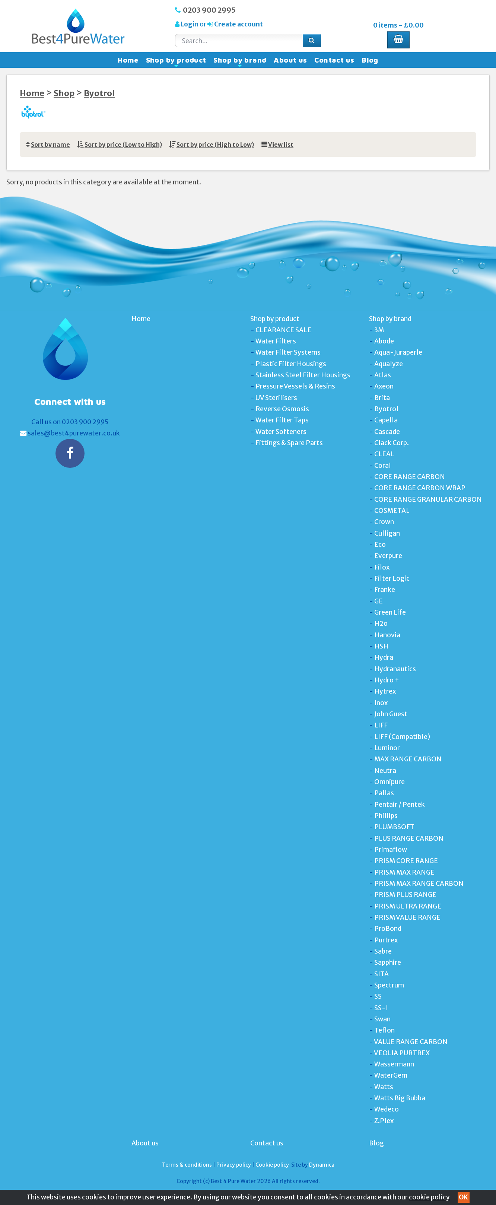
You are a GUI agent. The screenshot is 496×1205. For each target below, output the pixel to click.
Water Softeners (280, 432)
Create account (238, 24)
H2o (381, 623)
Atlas (382, 375)
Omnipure (389, 782)
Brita (382, 398)
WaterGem (390, 1075)
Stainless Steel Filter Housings (302, 375)
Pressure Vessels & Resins (295, 386)
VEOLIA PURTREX (402, 1053)
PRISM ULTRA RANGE (407, 906)
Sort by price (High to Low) (215, 144)
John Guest (390, 714)
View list (280, 144)
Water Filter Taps (282, 420)
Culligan (387, 533)
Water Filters (275, 341)
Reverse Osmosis (282, 409)
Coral (382, 466)
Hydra (383, 657)
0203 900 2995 (209, 10)
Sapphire (387, 962)
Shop (64, 93)
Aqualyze (388, 364)
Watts (383, 1087)
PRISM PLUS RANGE (405, 895)
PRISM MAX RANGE (404, 872)
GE (378, 601)
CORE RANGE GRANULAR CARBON (428, 499)
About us (290, 60)
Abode (384, 341)
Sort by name (50, 144)
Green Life (390, 612)
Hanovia (387, 635)
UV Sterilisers (276, 398)
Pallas (384, 793)
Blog (370, 60)
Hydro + (386, 680)
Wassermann (394, 1064)
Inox (381, 703)
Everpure (388, 556)
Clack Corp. (391, 443)
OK (463, 1197)
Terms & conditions (187, 1164)
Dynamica (321, 1164)
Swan (382, 1019)
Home (128, 60)
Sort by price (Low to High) (123, 144)
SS (378, 996)
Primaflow (390, 850)
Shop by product (176, 62)
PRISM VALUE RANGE (407, 917)
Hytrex (385, 691)
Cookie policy (272, 1164)
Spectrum (389, 985)
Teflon (384, 1030)
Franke (384, 590)
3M (379, 330)
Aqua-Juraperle (398, 352)
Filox (382, 567)
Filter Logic (392, 578)
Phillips (386, 816)
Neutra (385, 771)
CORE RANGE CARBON (409, 477)
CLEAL (384, 454)
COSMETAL (392, 511)
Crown (384, 522)
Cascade (387, 432)
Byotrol (99, 93)
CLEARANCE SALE (283, 330)
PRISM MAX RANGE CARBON (419, 883)
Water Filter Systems (288, 352)
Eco (380, 544)
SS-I (381, 1008)
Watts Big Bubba (399, 1098)
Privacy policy (233, 1164)
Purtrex (386, 940)
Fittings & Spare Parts (289, 443)
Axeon (384, 386)
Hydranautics (395, 669)
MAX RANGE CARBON (408, 759)
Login (189, 24)
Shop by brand (239, 62)
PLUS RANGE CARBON (408, 838)
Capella (386, 420)
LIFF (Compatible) (402, 737)
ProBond (387, 929)
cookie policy (429, 1197)
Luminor (387, 748)
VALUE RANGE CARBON (411, 1042)
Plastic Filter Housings (290, 364)
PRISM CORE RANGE (406, 861)
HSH (381, 646)
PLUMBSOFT (394, 827)
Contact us (334, 60)
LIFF (381, 725)
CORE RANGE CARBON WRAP (419, 488)
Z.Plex (384, 1121)
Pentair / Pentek (399, 804)
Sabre (383, 951)
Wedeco (386, 1109)
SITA (381, 974)
